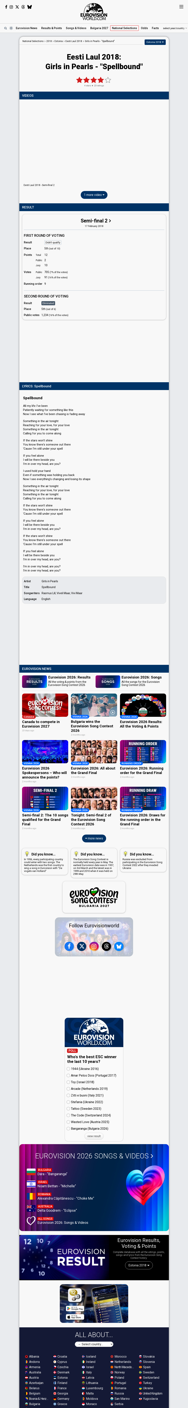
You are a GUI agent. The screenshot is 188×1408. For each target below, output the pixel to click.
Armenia (32, 1366)
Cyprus (60, 1361)
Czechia (60, 1366)
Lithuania (90, 1382)
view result (94, 1135)
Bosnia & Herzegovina (37, 1398)
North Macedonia (122, 1366)
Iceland (89, 1356)
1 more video (94, 195)
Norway (117, 1372)
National (124, 28)
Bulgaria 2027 (99, 28)
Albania (32, 1356)
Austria (32, 1377)
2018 (49, 41)
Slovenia (147, 1361)
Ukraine (146, 1387)
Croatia (60, 1356)
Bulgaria (32, 1403)
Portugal (118, 1382)
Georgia (60, 1393)
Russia (117, 1393)
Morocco (118, 1356)
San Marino (120, 1398)
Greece (60, 1403)
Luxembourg (92, 1387)
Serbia (116, 1403)
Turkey (145, 1382)
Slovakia (147, 1356)
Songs (76, 28)
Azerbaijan (34, 1382)
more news (94, 838)
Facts (155, 28)
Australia (33, 1372)
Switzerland (149, 1377)
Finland (60, 1382)
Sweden (146, 1372)
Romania (118, 1387)
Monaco (89, 1403)
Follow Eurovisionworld (94, 925)
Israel (88, 1366)
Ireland (88, 1361)
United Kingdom (150, 1393)
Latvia (88, 1377)
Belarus (32, 1387)
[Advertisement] (94, 350)
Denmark (61, 1372)
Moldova (90, 1398)
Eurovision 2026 (94, 1155)
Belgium (32, 1393)
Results (51, 28)
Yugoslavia (148, 1398)
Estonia (60, 1377)
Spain (145, 1366)
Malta (88, 1393)
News (26, 28)
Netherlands (120, 1361)
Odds (144, 28)
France (60, 1387)
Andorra (32, 1361)
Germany (61, 1398)
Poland (117, 1377)
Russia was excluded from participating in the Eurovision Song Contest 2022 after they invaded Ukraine (142, 859)
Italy (87, 1372)
